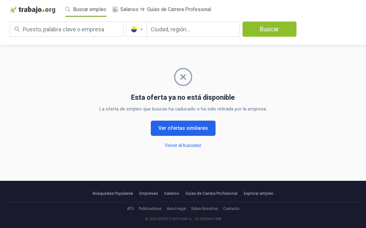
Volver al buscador (183, 145)
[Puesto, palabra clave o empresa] (66, 29)
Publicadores (150, 208)
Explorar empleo (259, 193)
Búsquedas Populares (113, 193)
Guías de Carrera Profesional (175, 9)
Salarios (125, 9)
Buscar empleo (85, 9)
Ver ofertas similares (183, 128)
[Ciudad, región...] (193, 29)
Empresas (148, 193)
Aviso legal (176, 208)
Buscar (269, 29)
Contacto (231, 208)
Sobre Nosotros (204, 208)
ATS (130, 208)
